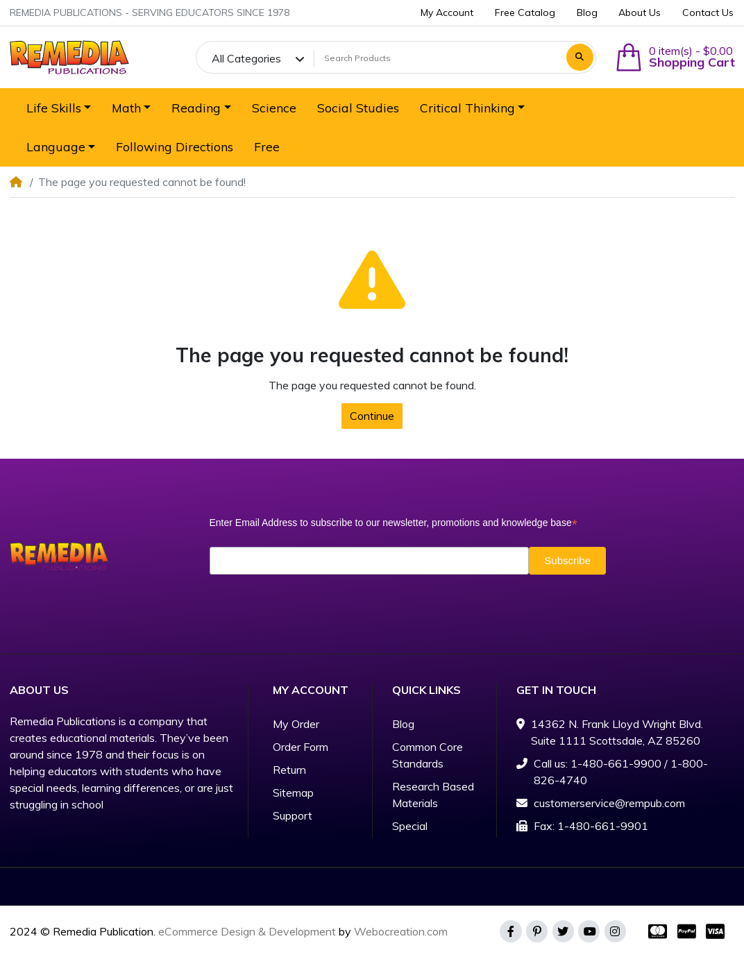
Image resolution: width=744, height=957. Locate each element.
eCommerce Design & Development (247, 931)
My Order (296, 724)
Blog (403, 724)
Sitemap (293, 792)
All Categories (246, 58)
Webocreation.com (401, 931)
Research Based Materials (433, 794)
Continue (372, 416)
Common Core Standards (427, 755)
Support (292, 815)
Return (289, 770)
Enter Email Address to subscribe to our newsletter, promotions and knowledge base (393, 523)
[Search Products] (437, 58)
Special (410, 826)
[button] (675, 57)
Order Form (300, 747)
